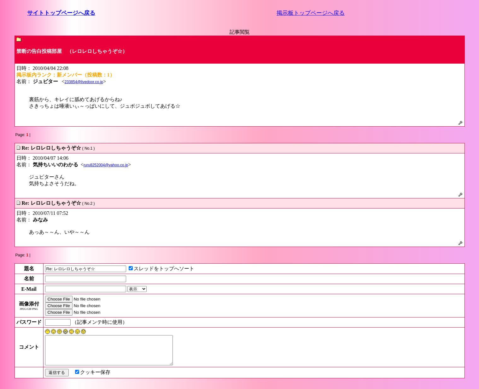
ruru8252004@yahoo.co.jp (106, 165)
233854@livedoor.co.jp (84, 82)
